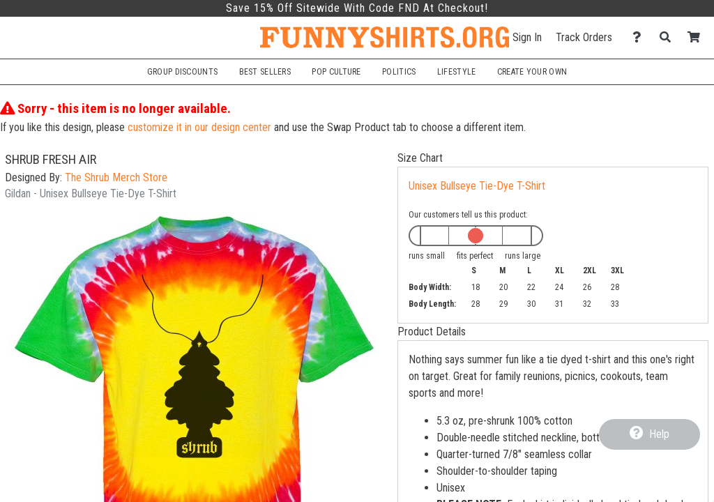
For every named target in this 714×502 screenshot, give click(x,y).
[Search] (669, 37)
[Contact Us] (640, 37)
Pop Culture (336, 72)
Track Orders (584, 37)
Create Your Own (532, 72)
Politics (399, 72)
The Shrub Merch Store (116, 177)
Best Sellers (265, 72)
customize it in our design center (199, 127)
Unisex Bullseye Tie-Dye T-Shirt (477, 185)
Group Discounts (182, 72)
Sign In (527, 37)
